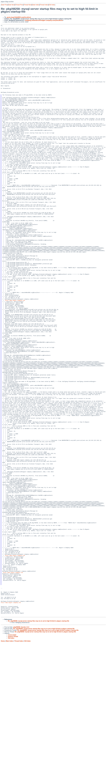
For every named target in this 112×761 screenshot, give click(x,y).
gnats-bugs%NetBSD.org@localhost (19, 17)
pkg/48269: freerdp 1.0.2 (21, 745)
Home (3, 759)
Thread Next (27, 4)
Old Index (52, 4)
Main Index (9, 759)
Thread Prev (19, 4)
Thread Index (44, 4)
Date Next (11, 4)
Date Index (35, 4)
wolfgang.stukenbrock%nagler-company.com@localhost (44, 20)
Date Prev (4, 4)
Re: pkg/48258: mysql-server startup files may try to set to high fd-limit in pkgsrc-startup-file (38, 739)
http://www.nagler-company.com (15, 355)
